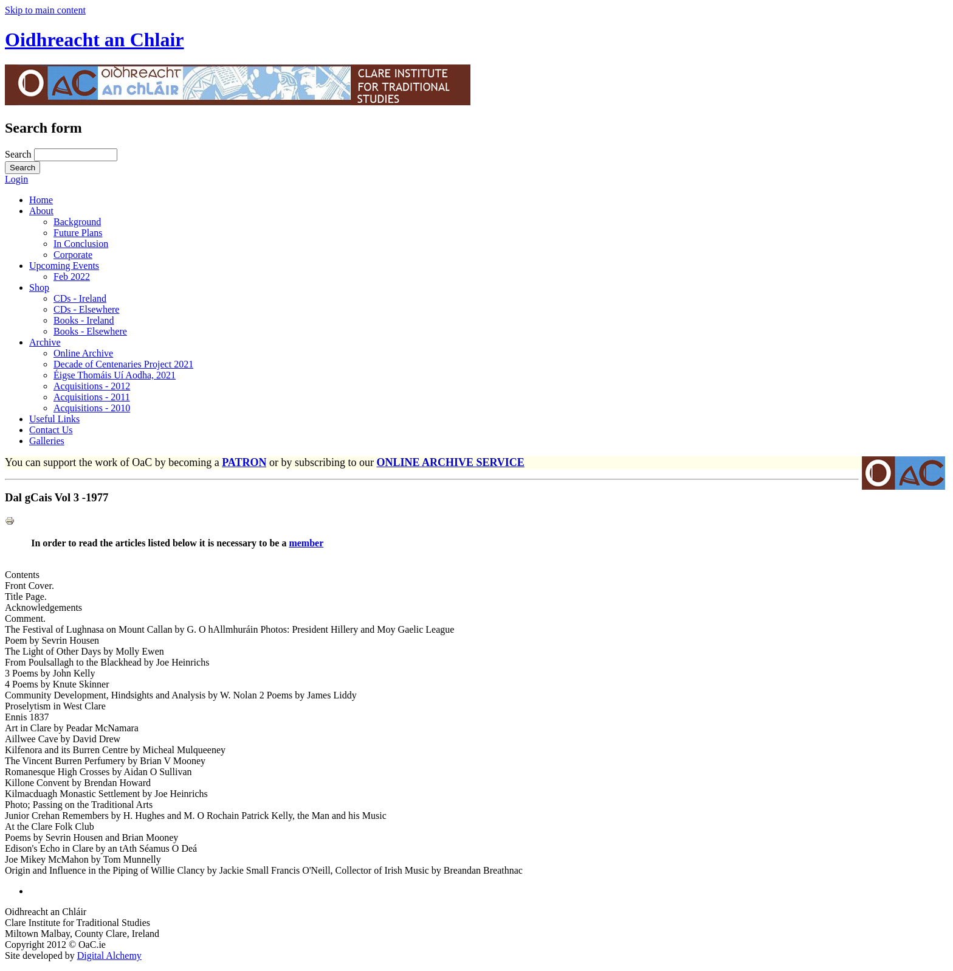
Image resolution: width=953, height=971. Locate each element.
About (41, 211)
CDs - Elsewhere (86, 309)
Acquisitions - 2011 (91, 397)
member (306, 543)
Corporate (72, 254)
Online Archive (83, 353)
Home (41, 200)
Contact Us (51, 430)
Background (77, 222)
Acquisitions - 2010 (91, 408)
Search (19, 154)
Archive (45, 342)
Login (16, 179)
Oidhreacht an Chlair (94, 39)
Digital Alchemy (109, 955)
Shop (39, 287)
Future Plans (77, 233)
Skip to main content (45, 10)
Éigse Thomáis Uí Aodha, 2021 (114, 375)
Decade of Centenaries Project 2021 (123, 364)
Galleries (46, 441)
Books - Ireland (83, 320)
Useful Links (54, 419)
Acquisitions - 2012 (91, 386)
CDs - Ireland (79, 298)
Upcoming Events (64, 265)
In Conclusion (80, 243)
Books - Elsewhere (90, 331)
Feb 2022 (71, 276)
